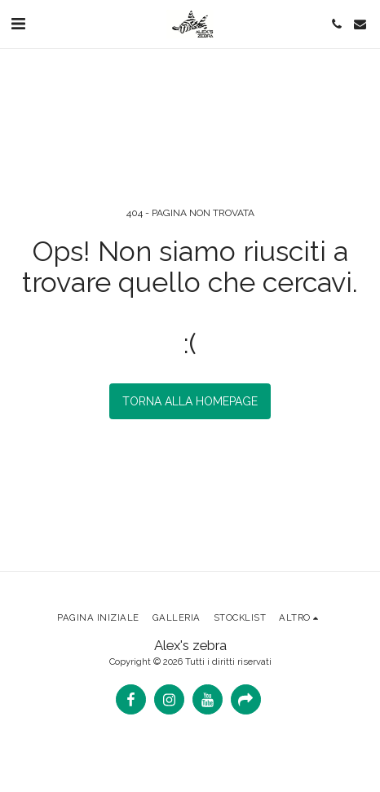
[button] (18, 23)
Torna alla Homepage (190, 401)
